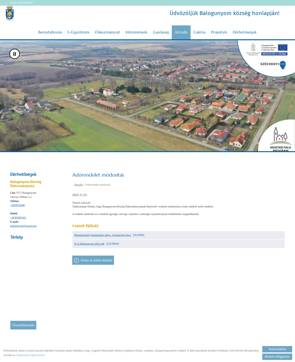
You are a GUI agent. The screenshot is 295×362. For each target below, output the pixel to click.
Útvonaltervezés (23, 325)
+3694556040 (17, 205)
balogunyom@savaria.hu (23, 226)
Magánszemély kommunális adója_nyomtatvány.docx (102, 235)
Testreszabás (277, 349)
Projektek (219, 32)
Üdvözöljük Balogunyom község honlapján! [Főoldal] (224, 13)
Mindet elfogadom (277, 356)
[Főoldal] (10, 13)
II (14, 54)
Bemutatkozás (50, 32)
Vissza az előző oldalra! (96, 260)
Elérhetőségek (245, 32)
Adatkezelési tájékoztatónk (30, 355)
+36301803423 (18, 217)
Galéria (199, 32)
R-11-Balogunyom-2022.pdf (89, 243)
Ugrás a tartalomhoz (21, 3)
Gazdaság (161, 32)
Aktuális (181, 32)
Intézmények (136, 32)
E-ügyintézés (78, 32)
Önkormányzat (107, 32)
